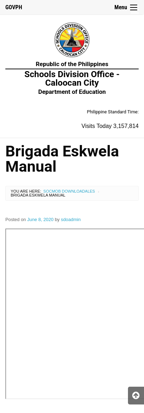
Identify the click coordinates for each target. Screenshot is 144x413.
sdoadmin (71, 219)
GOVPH (13, 7)
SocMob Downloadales (69, 191)
